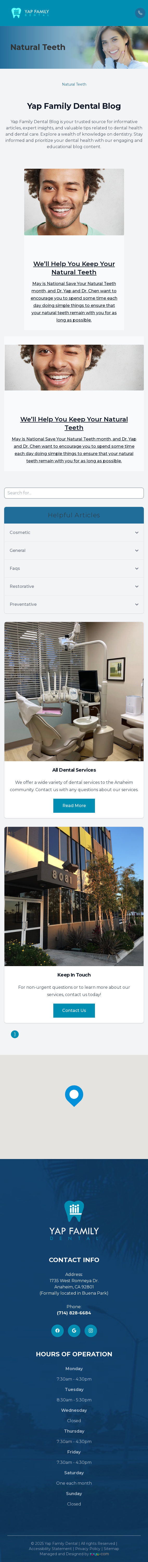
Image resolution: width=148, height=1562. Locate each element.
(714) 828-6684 (74, 1313)
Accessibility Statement (50, 1548)
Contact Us (74, 1010)
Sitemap (111, 1548)
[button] (4, 13)
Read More (74, 805)
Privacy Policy (87, 1548)
